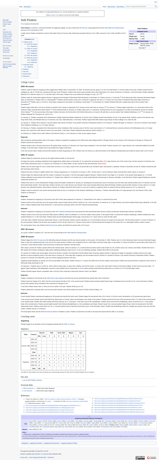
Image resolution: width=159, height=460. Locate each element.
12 (142, 111)
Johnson (140, 425)
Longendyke (46, 427)
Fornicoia (130, 421)
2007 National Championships (65, 211)
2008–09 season (38, 240)
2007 (29, 30)
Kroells (119, 421)
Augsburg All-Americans (51, 443)
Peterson (72, 423)
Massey (122, 425)
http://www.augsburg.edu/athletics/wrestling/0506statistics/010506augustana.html (118, 405)
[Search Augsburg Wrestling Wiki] (141, 6)
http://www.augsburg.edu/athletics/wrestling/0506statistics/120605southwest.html (118, 398)
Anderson (101, 425)
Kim (122, 427)
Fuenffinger (32, 427)
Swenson (40, 421)
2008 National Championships (114, 28)
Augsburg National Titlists (69, 443)
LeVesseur (41, 425)
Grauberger (108, 421)
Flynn (77, 427)
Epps (56, 427)
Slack (101, 423)
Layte (35, 423)
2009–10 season (69, 324)
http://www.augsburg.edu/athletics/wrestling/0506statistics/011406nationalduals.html (119, 409)
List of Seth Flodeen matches (32, 380)
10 (51, 109)
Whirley (50, 421)
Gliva (76, 421)
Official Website (28, 388)
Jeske (66, 427)
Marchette (83, 423)
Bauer (120, 423)
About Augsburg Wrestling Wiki (37, 457)
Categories (24, 443)
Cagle (93, 423)
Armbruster (152, 421)
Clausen (110, 423)
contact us (53, 15)
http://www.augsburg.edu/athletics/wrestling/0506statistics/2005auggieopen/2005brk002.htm (52, 405)
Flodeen (112, 425)
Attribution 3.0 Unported (41, 454)
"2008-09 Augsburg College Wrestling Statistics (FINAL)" (60, 399)
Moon (80, 425)
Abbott (31, 425)
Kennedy (85, 421)
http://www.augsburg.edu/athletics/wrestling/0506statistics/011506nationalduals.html (119, 412)
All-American (83, 28)
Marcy (30, 421)
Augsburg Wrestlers (36, 443)
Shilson (31, 429)
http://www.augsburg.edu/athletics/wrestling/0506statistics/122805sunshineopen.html (119, 403)
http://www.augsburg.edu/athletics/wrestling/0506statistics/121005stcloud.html (117, 401)
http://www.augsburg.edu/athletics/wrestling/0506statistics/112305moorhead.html (49, 410)
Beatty (96, 421)
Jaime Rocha (102, 163)
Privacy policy (24, 457)
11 (31, 111)
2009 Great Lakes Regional (55, 278)
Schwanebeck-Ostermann (108, 427)
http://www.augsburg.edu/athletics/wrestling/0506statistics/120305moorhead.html (49, 412)
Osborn (92, 425)
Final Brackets (27, 391)
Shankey (57, 425)
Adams (59, 421)
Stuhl (94, 427)
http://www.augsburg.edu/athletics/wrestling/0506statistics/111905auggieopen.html (50, 407)
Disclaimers (50, 457)
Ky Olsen (81, 268)
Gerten (61, 423)
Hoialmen (141, 421)
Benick (86, 427)
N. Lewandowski (143, 423)
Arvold (68, 421)
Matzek (70, 425)
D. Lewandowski (47, 423)
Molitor (131, 425)
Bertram (131, 423)
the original (48, 401)
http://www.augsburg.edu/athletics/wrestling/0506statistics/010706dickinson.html (118, 407)
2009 (41, 30)
